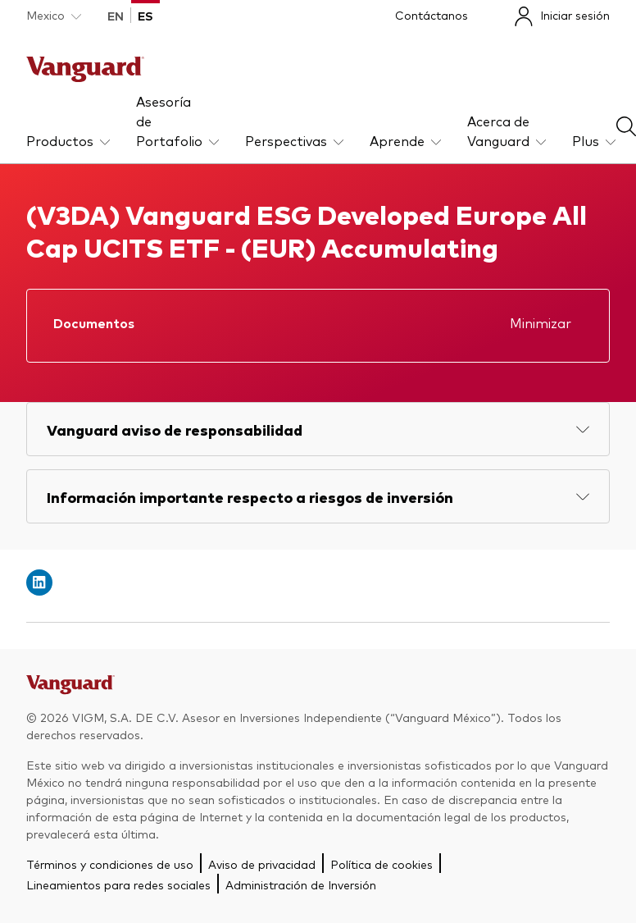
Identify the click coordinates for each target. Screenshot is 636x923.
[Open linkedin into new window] (39, 582)
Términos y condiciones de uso (109, 864)
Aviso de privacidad (262, 864)
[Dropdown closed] (53, 15)
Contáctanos (431, 14)
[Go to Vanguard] (70, 689)
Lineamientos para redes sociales (118, 884)
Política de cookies (381, 864)
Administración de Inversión (300, 884)
